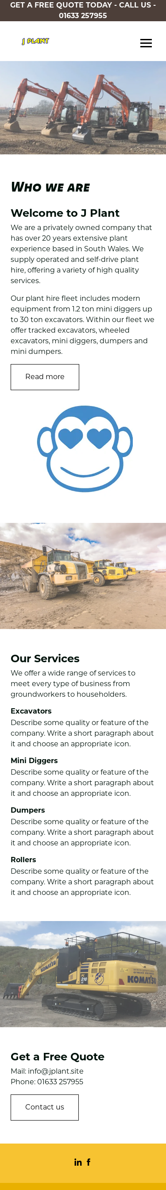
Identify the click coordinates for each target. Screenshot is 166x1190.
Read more (45, 376)
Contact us (44, 1107)
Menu (146, 44)
